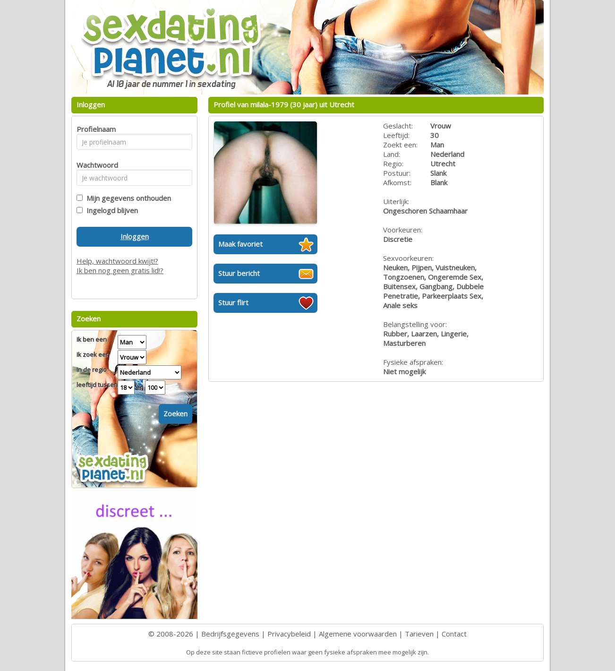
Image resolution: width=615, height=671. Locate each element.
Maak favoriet (240, 244)
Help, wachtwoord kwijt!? (117, 261)
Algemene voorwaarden (358, 633)
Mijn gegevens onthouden (127, 198)
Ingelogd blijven (110, 210)
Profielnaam (95, 129)
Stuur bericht (239, 273)
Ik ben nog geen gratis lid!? (120, 270)
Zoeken (175, 413)
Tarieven (419, 633)
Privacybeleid (289, 633)
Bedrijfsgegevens (230, 633)
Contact (454, 633)
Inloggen (134, 236)
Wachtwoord (95, 165)
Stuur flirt (233, 302)
